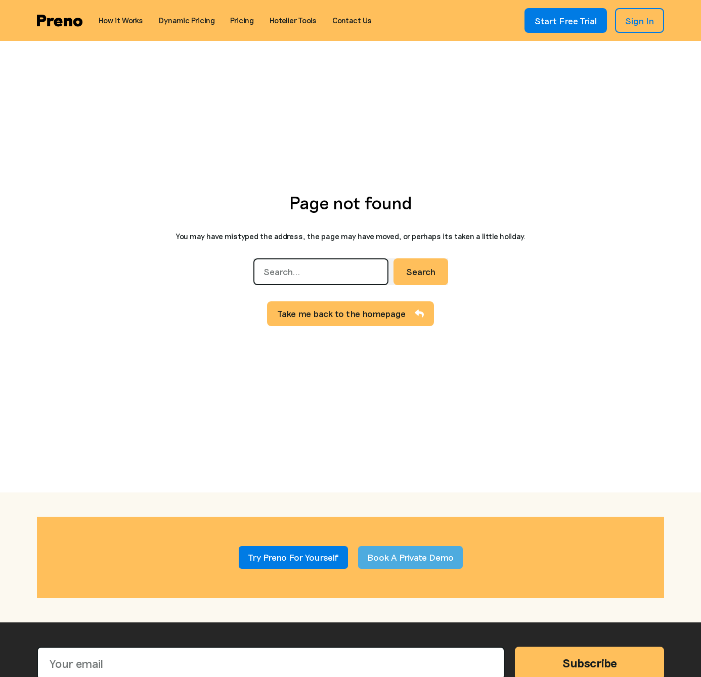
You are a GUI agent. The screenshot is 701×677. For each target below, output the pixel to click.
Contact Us (352, 20)
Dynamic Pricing (187, 20)
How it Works (121, 20)
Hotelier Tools (293, 20)
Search (420, 271)
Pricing (242, 20)
